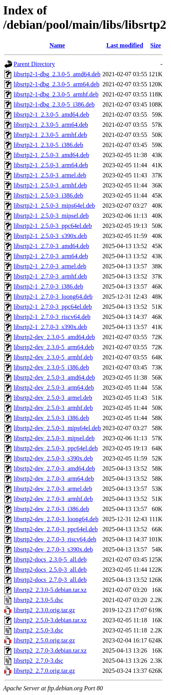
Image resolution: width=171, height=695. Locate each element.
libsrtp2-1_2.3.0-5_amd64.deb (51, 114)
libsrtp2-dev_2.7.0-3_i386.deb (51, 509)
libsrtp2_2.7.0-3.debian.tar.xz (50, 650)
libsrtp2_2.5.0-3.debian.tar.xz (50, 620)
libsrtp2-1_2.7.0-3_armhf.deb (50, 276)
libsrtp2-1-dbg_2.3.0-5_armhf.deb (56, 94)
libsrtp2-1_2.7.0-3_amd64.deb (51, 246)
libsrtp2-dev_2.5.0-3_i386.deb (51, 418)
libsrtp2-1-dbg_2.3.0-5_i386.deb (54, 104)
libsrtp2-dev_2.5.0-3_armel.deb (53, 397)
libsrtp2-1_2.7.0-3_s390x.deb (50, 327)
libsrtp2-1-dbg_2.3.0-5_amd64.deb (57, 74)
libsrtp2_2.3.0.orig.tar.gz (44, 610)
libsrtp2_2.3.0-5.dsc (38, 600)
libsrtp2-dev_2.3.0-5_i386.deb (51, 367)
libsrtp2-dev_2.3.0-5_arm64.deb (54, 347)
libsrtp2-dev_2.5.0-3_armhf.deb (53, 407)
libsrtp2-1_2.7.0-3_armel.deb (50, 266)
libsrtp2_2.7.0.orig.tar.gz (44, 670)
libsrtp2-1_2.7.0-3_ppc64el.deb (53, 306)
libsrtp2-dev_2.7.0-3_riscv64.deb (55, 539)
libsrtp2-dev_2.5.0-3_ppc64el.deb (56, 448)
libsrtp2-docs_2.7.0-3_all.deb (50, 579)
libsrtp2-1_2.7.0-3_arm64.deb (51, 256)
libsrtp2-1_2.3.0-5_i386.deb (48, 145)
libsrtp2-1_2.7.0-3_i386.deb (48, 286)
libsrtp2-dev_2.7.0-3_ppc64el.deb (56, 529)
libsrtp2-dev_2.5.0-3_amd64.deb (54, 377)
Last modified (124, 45)
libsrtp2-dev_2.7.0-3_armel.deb (53, 488)
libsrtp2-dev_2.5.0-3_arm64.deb (54, 387)
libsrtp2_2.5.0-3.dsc (38, 630)
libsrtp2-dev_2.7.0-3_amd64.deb (54, 468)
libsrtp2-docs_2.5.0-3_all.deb (50, 569)
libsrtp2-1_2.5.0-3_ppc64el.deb (53, 225)
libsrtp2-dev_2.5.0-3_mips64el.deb (57, 428)
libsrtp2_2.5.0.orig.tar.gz (44, 640)
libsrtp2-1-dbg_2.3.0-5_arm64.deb (56, 84)
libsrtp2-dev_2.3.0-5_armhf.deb (53, 357)
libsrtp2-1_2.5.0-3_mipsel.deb (51, 215)
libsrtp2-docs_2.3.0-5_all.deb (50, 559)
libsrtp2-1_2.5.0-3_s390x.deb (50, 236)
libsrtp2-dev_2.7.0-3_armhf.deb (53, 498)
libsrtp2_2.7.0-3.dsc (38, 660)
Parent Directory (34, 64)
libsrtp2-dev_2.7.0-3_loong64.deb (56, 519)
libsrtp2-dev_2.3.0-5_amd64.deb (54, 337)
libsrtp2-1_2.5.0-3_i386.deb (48, 195)
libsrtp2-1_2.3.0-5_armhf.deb (50, 134)
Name (57, 45)
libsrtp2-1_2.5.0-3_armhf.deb (50, 185)
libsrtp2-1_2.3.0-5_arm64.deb (51, 124)
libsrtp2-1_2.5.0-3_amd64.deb (51, 155)
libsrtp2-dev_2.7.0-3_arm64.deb (54, 478)
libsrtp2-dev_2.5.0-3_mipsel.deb (54, 438)
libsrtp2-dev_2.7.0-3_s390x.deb (53, 549)
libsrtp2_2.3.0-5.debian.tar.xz (50, 589)
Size (155, 45)
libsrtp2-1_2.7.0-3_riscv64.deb (52, 316)
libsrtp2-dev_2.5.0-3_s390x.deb (53, 458)
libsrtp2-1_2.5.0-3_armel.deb (50, 175)
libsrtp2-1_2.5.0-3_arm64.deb (51, 165)
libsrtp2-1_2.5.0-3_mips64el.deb (54, 205)
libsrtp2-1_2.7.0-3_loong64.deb (53, 296)
